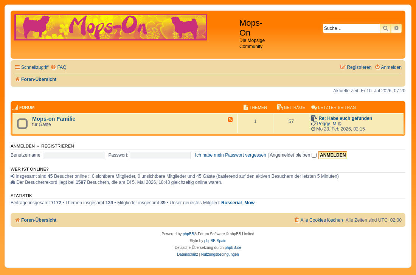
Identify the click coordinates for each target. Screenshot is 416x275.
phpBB (188, 234)
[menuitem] (58, 67)
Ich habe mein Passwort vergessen (230, 155)
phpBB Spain (215, 241)
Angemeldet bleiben (293, 155)
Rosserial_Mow (238, 202)
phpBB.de (233, 247)
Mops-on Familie (54, 119)
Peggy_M (326, 123)
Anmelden (23, 146)
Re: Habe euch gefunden (345, 118)
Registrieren (57, 146)
